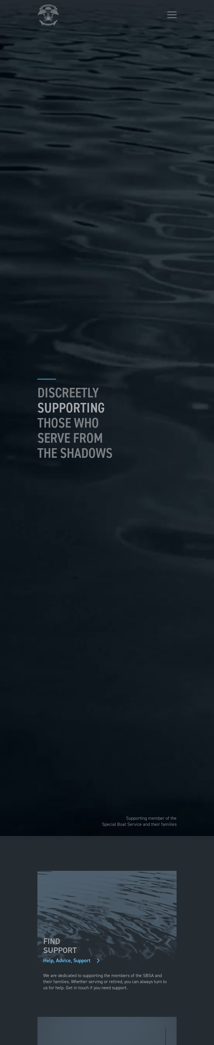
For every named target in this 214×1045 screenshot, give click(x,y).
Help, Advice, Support (68, 960)
